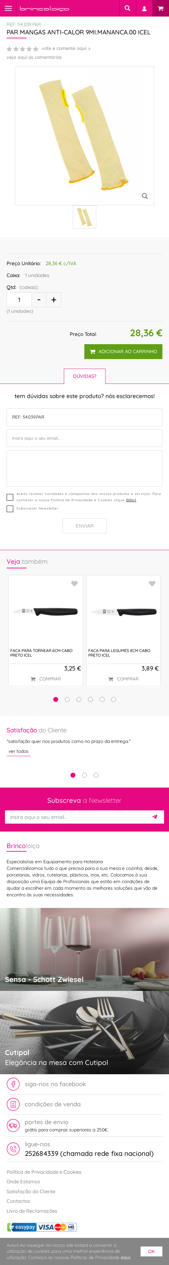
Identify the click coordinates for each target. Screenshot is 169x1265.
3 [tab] (96, 775)
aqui (131, 499)
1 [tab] (72, 775)
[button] (55, 699)
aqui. (126, 1257)
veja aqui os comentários (34, 57)
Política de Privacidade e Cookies (44, 1172)
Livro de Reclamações (32, 1211)
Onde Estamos (23, 1181)
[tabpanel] (84, 741)
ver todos (18, 751)
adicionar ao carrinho (123, 351)
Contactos (18, 1201)
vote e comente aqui (64, 48)
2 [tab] (84, 775)
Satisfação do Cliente (31, 1191)
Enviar (85, 526)
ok (151, 1251)
